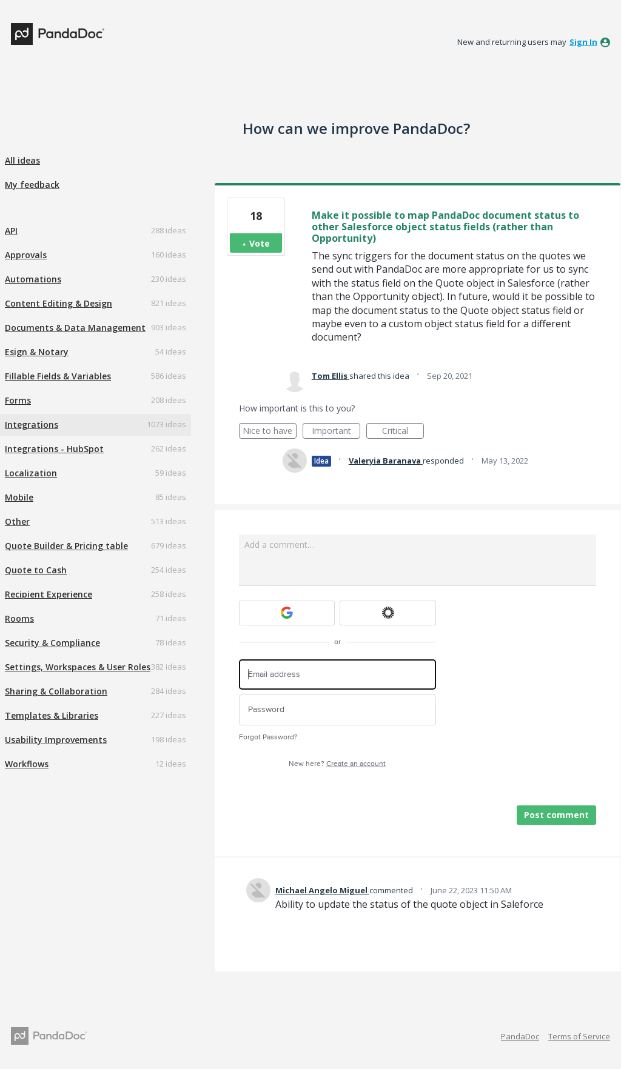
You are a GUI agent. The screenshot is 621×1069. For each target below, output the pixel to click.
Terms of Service (579, 1036)
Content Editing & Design (58, 303)
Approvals (26, 255)
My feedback (32, 184)
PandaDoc (520, 1036)
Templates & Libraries (51, 715)
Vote (259, 243)
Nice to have (270, 432)
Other (17, 521)
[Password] (337, 709)
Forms (18, 400)
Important (336, 432)
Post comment (556, 815)
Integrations (31, 424)
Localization (31, 473)
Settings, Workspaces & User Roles (77, 667)
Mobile (19, 497)
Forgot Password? (268, 737)
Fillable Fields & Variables (58, 376)
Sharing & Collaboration (56, 691)
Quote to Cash (36, 570)
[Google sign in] (287, 613)
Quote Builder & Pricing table (66, 545)
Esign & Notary (37, 352)
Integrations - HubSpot (54, 449)
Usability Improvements (56, 739)
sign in (583, 41)
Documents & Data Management (75, 327)
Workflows (27, 764)
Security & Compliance (52, 642)
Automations (33, 279)
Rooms (19, 618)
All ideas (22, 160)
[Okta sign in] (388, 613)
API (11, 230)
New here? (337, 763)
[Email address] (337, 674)
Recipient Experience (48, 594)
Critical (403, 432)
